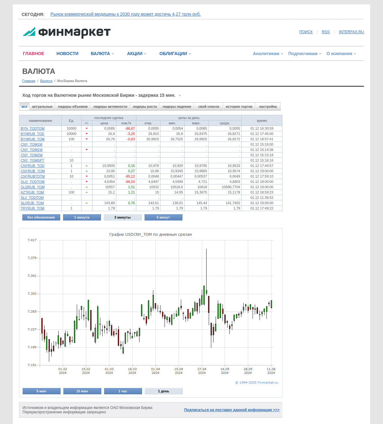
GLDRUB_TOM (33, 187)
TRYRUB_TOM (32, 208)
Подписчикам (303, 53)
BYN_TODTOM (33, 128)
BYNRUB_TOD (32, 134)
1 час (122, 391)
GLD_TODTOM (33, 182)
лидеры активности (110, 106)
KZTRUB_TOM (32, 192)
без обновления (41, 217)
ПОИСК (305, 32)
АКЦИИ (134, 53)
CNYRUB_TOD (33, 166)
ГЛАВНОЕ (33, 53)
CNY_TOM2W (32, 155)
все (25, 106)
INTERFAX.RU (351, 32)
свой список (208, 106)
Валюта (46, 81)
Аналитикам (266, 53)
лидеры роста (145, 106)
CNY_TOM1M (31, 144)
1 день (163, 391)
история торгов (239, 106)
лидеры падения (176, 106)
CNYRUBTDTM (33, 176)
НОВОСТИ (67, 53)
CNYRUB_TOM (33, 171)
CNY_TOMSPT (32, 160)
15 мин (82, 391)
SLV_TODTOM (32, 197)
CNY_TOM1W (32, 150)
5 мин (41, 391)
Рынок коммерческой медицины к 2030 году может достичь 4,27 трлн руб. (125, 14)
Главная (28, 81)
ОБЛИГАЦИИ (173, 53)
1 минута (81, 217)
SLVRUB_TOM (32, 203)
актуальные (42, 106)
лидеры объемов (73, 106)
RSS (326, 32)
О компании (339, 53)
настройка (268, 106)
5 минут (163, 217)
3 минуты (122, 217)
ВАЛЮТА (100, 53)
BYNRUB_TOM (33, 139)
